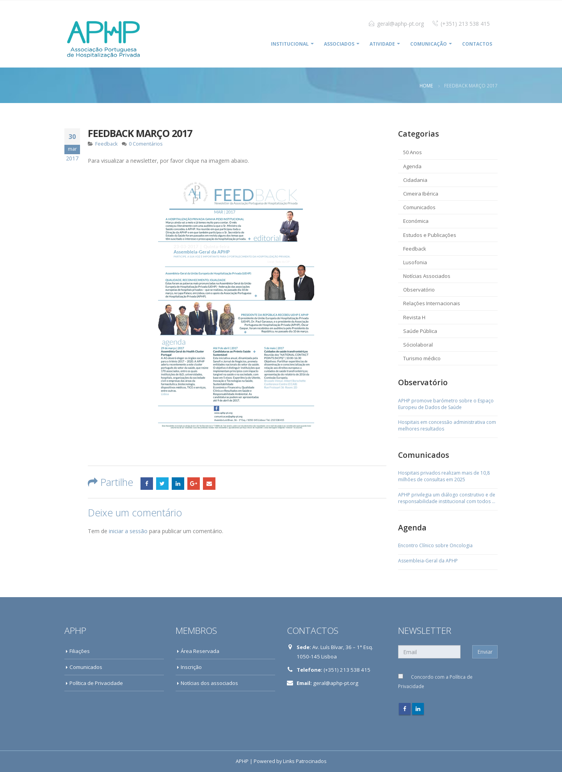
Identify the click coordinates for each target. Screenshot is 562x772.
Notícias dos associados (209, 683)
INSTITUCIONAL (290, 44)
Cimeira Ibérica (420, 193)
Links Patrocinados (305, 761)
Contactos (477, 44)
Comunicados (419, 207)
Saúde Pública (420, 330)
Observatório (419, 289)
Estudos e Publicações (429, 234)
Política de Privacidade (96, 683)
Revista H (414, 317)
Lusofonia (415, 262)
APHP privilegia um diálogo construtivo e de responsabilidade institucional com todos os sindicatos (447, 498)
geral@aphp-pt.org (400, 23)
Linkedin (418, 709)
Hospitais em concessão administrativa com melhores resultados (447, 425)
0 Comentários (146, 144)
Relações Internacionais (431, 303)
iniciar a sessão (128, 531)
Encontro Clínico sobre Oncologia (435, 546)
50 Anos (412, 152)
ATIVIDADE (382, 44)
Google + (193, 483)
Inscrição (191, 667)
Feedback (106, 144)
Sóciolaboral (418, 344)
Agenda (412, 166)
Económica (416, 220)
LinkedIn (178, 483)
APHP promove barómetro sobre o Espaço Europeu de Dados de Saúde (446, 404)
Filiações (79, 651)
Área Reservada (200, 651)
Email (209, 483)
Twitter (162, 483)
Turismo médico (422, 358)
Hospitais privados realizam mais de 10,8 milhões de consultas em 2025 (444, 476)
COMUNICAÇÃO (428, 44)
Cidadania (415, 179)
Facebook (146, 483)
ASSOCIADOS (339, 44)
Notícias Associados (426, 275)
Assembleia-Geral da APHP (428, 561)
